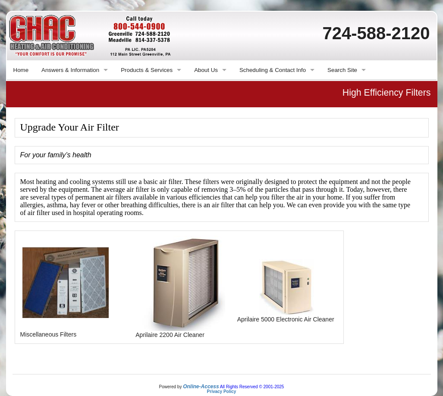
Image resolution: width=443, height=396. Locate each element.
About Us (206, 70)
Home (21, 70)
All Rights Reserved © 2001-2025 (252, 386)
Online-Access (201, 387)
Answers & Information (70, 70)
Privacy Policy (221, 391)
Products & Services (147, 70)
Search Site (342, 70)
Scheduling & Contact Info (272, 70)
